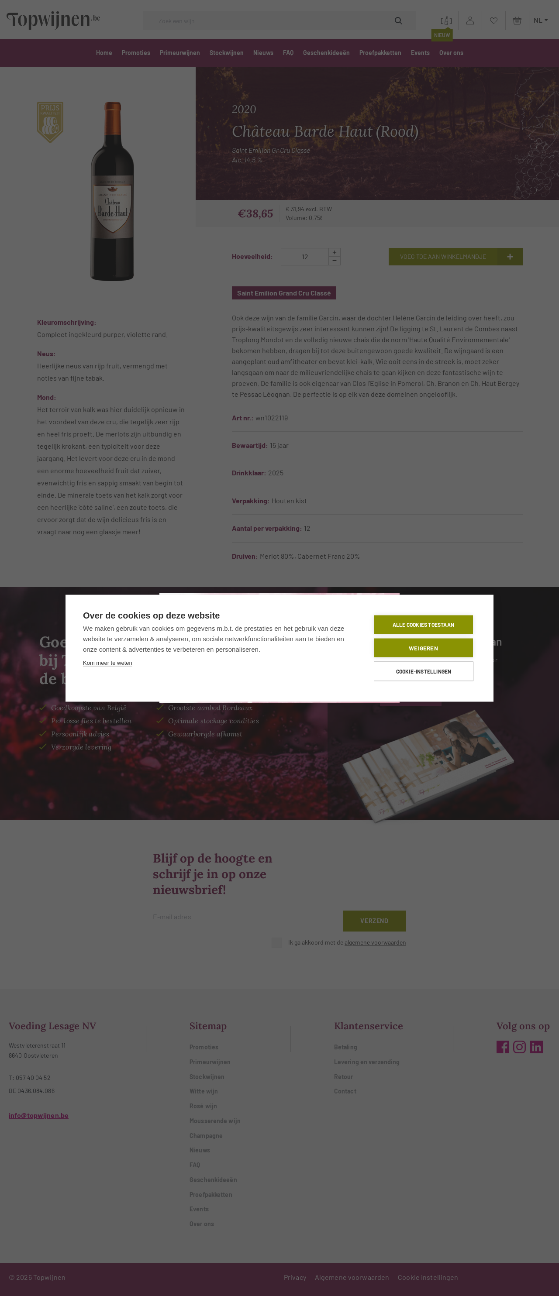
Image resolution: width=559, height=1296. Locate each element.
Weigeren (423, 647)
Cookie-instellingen (424, 671)
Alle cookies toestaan (423, 625)
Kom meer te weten (107, 662)
